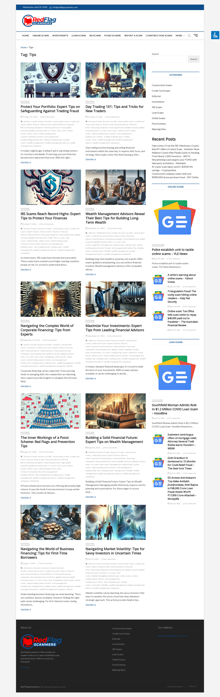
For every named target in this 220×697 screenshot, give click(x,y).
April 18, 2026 (174, 504)
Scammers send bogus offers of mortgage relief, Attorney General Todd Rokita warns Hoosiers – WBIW (182, 441)
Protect (40, 137)
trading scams (56, 247)
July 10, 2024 (92, 559)
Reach (38, 244)
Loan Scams (79, 35)
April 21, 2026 (174, 473)
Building (100, 233)
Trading (47, 140)
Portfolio (32, 137)
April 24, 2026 (174, 453)
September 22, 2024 (95, 336)
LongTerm (96, 245)
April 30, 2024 (158, 259)
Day (93, 124)
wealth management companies (106, 143)
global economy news (38, 130)
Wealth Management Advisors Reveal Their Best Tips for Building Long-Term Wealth (115, 218)
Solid (94, 470)
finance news (45, 124)
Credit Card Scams (161, 90)
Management (106, 245)
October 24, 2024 (29, 117)
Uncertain (96, 585)
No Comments (47, 117)
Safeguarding (32, 140)
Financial (94, 346)
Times (100, 582)
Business (38, 568)
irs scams (52, 130)
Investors (103, 573)
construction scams (61, 121)
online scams (32, 134)
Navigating (49, 357)
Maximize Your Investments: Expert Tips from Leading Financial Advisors (115, 327)
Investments (60, 35)
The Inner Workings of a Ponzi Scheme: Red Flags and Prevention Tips (48, 441)
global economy (132, 127)
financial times (34, 235)
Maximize (133, 352)
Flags (63, 462)
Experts (55, 348)
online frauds (124, 130)
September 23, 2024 (30, 340)
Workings (35, 481)
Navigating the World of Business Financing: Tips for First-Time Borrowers (47, 553)
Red (40, 472)
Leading (114, 352)
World (69, 366)
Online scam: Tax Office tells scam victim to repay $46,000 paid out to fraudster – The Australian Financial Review (183, 318)
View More (30, 162)
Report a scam (133, 35)
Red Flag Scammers (175, 687)
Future (114, 461)
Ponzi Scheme (112, 35)
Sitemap (24, 667)
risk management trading (122, 248)
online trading (45, 134)
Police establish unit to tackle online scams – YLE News (173, 252)
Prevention (33, 472)
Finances (56, 232)
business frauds (30, 121)
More (179, 35)
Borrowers (28, 568)
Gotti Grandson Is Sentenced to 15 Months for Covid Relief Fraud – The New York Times (182, 463)
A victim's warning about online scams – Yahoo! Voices (182, 278)
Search (155, 54)
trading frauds (56, 140)
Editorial (25, 101)
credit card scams (99, 236)
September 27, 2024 (95, 228)
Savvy (94, 582)
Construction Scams (159, 35)
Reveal (107, 248)
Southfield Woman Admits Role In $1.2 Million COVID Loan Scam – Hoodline (175, 409)
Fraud (63, 127)
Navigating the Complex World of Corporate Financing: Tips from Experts (47, 329)
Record (44, 244)
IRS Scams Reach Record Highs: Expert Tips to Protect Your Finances (51, 215)
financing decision (52, 127)
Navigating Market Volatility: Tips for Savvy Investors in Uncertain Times (115, 550)
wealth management (35, 143)
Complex (56, 344)
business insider (45, 121)
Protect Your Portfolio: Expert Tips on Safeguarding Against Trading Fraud (50, 108)
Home (25, 35)
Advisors (92, 233)
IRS (55, 238)
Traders (100, 137)
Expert (29, 124)
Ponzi (53, 469)
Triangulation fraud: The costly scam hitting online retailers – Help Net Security (182, 296)
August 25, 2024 (28, 452)
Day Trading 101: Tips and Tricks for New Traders (114, 108)
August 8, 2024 (93, 448)
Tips (41, 140)
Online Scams (41, 35)
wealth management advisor (57, 143)
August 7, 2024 (28, 563)
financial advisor (59, 124)
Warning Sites (159, 129)
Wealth (107, 251)
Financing (58, 351)
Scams (30, 247)
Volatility (104, 585)
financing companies (35, 127)
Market (95, 576)
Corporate (31, 348)
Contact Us (192, 686)
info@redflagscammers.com (64, 7)
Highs (50, 238)
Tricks (94, 140)
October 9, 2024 (28, 224)
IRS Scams (95, 35)
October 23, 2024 (94, 117)
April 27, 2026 (158, 418)
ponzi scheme (110, 134)
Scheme (30, 475)
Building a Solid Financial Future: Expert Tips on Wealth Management (114, 439)
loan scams (62, 130)
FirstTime (51, 577)
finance (36, 124)
